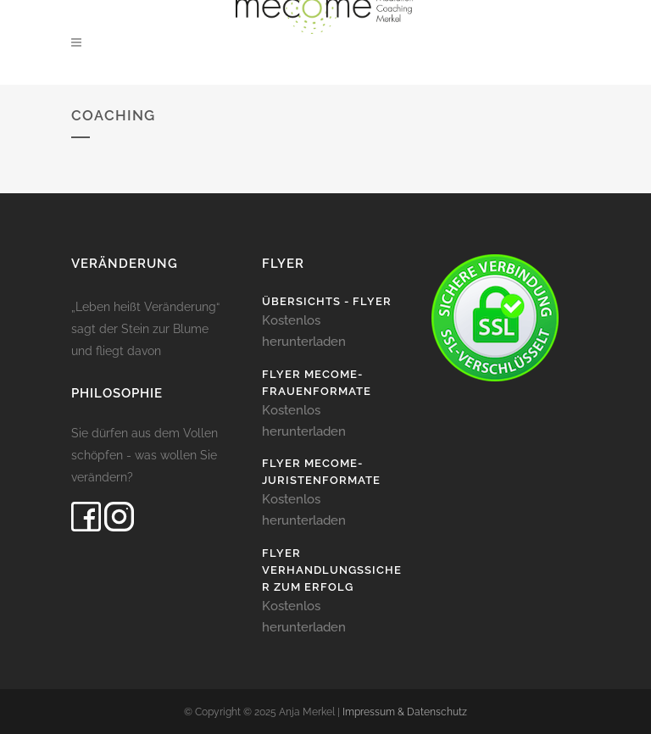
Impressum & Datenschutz (404, 712)
